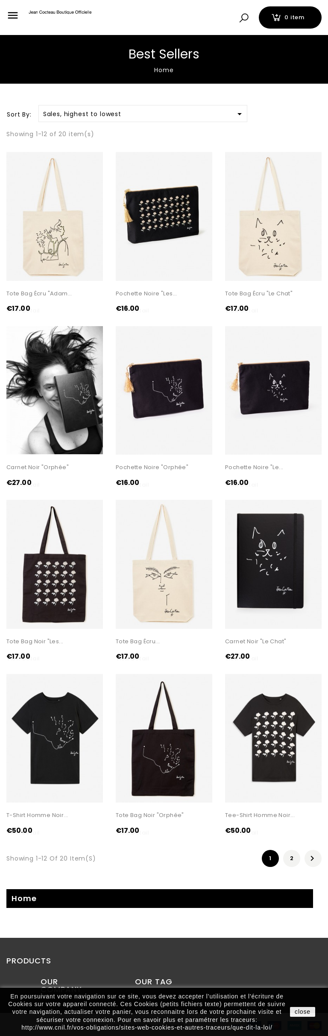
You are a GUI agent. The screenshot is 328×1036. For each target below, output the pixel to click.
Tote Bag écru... (138, 641)
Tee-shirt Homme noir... (260, 815)
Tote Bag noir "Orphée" (150, 815)
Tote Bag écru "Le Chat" (259, 293)
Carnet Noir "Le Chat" (255, 641)
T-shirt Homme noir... (37, 815)
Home (24, 898)
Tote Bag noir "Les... (34, 641)
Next (312, 859)
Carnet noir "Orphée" (37, 468)
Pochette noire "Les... (146, 293)
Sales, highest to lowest (144, 114)
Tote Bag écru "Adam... (39, 293)
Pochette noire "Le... (254, 468)
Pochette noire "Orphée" (152, 468)
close (302, 1011)
